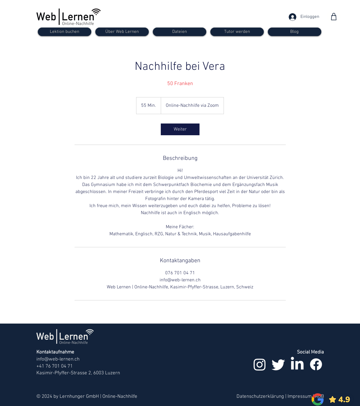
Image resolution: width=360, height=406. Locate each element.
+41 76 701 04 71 (54, 366)
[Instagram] (260, 364)
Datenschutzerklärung (260, 397)
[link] (180, 129)
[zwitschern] (278, 364)
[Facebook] (316, 364)
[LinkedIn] (297, 364)
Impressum (300, 397)
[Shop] (334, 16)
